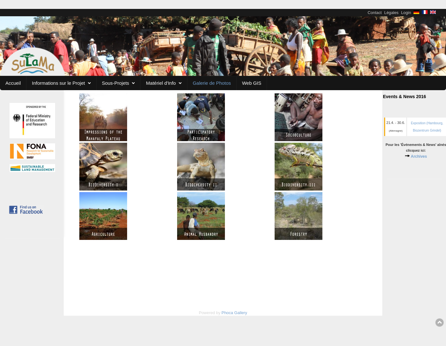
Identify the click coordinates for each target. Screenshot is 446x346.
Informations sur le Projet (58, 83)
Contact (375, 12)
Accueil (13, 83)
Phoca (227, 312)
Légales (391, 12)
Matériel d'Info (161, 83)
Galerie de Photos (212, 83)
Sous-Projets (115, 83)
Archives (419, 156)
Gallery (240, 312)
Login (406, 12)
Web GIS (251, 83)
